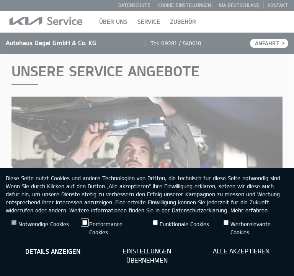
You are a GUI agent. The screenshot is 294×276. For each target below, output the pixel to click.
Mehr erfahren (248, 210)
